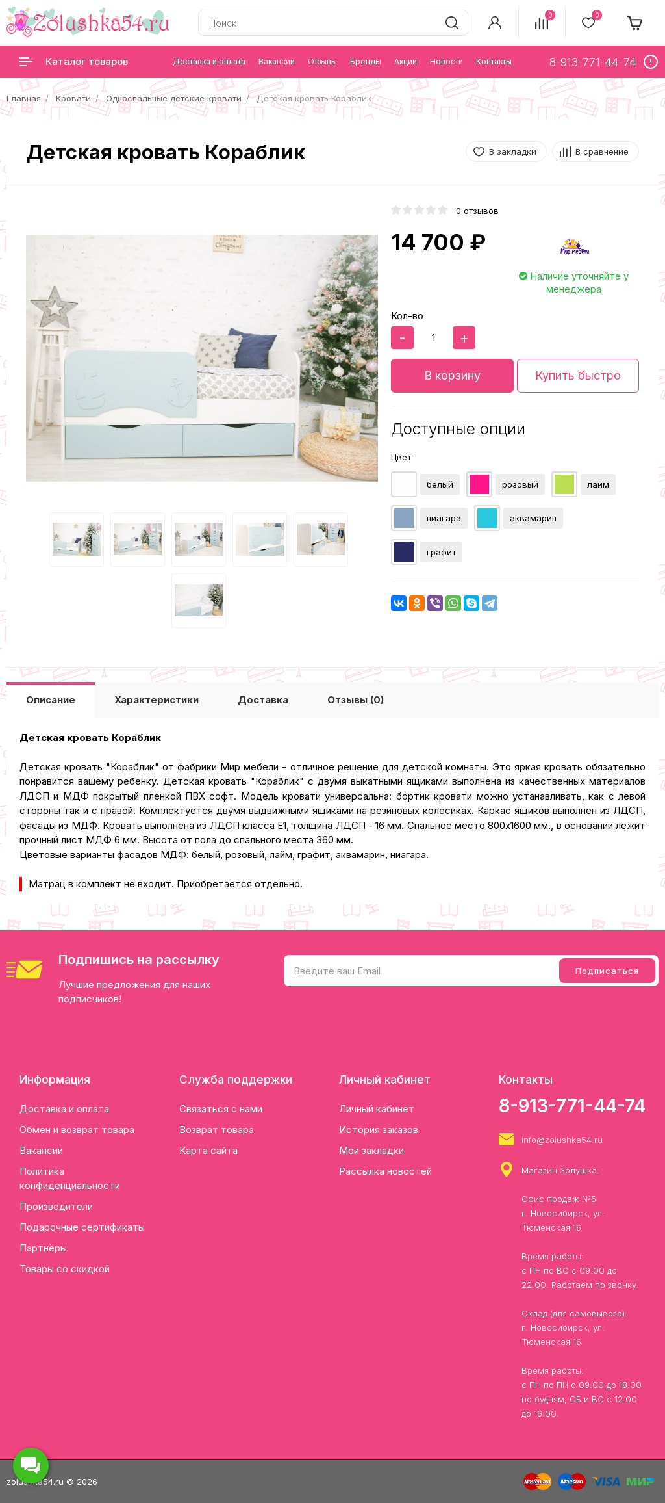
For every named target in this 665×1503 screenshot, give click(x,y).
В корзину (452, 375)
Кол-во (407, 315)
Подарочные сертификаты (82, 1227)
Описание (50, 700)
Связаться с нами (220, 1109)
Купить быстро (578, 375)
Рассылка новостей (385, 1171)
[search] (452, 23)
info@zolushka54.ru (562, 1139)
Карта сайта (208, 1150)
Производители (56, 1206)
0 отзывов (477, 210)
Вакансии (41, 1150)
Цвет (401, 457)
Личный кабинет (376, 1109)
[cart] (635, 23)
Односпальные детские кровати (174, 98)
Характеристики (156, 700)
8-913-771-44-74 (572, 1106)
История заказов (378, 1129)
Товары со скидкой (64, 1268)
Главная (23, 98)
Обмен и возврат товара (76, 1129)
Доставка (263, 700)
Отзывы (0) (355, 700)
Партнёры (43, 1248)
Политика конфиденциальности (69, 1178)
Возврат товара (216, 1129)
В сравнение (602, 151)
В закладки (512, 151)
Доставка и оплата (64, 1109)
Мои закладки (371, 1150)
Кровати (73, 98)
